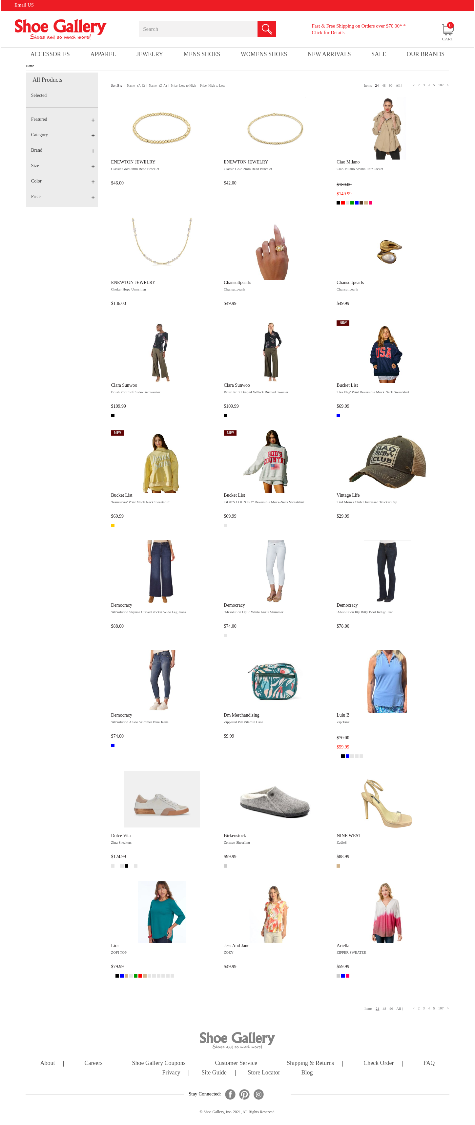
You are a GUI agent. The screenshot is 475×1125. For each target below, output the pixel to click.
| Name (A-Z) (135, 85)
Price (63, 196)
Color (63, 181)
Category (63, 134)
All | (399, 85)
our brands (426, 54)
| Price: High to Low (211, 85)
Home (30, 66)
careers (94, 1063)
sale (378, 54)
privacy (171, 1073)
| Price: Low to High (182, 85)
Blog (307, 1073)
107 (441, 85)
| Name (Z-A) (157, 85)
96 (391, 85)
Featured (63, 119)
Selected (39, 95)
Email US (24, 5)
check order (378, 1063)
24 (377, 85)
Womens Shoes (264, 54)
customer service (236, 1063)
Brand (63, 150)
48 (384, 85)
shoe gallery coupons (159, 1063)
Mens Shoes (202, 54)
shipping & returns (310, 1063)
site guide (214, 1073)
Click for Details (328, 32)
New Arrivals (329, 54)
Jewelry (149, 54)
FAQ (429, 1063)
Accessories (50, 54)
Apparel (103, 54)
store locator (264, 1073)
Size (63, 165)
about (47, 1063)
